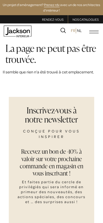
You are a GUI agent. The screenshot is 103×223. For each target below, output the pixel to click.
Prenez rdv (52, 4)
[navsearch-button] (63, 31)
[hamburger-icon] (94, 32)
